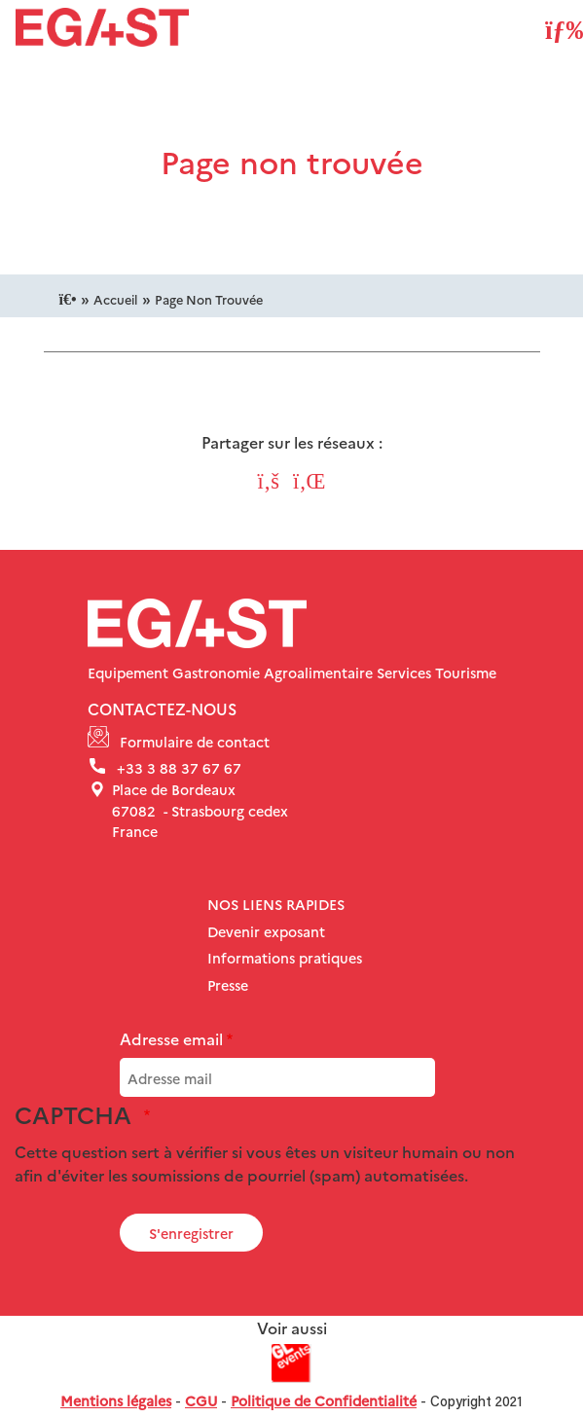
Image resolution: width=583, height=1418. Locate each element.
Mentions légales (115, 1400)
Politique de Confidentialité (324, 1400)
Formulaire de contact (195, 741)
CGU (201, 1400)
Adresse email (171, 1038)
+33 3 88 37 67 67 (179, 768)
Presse (227, 985)
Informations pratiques (284, 957)
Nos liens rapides (276, 904)
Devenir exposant (266, 931)
